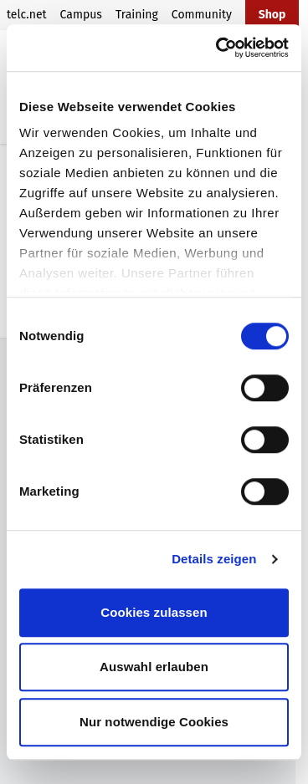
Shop (272, 15)
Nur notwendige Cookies (154, 722)
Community (202, 15)
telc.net (27, 15)
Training (137, 15)
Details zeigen (214, 559)
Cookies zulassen (153, 612)
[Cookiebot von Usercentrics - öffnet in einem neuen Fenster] (218, 48)
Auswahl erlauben (154, 666)
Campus (81, 15)
